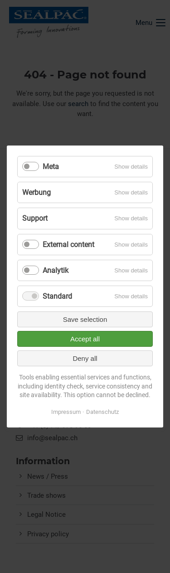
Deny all (85, 358)
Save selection (85, 319)
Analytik (55, 270)
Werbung (36, 192)
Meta (51, 166)
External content (68, 244)
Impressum (66, 411)
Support (35, 218)
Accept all (85, 339)
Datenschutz (102, 411)
